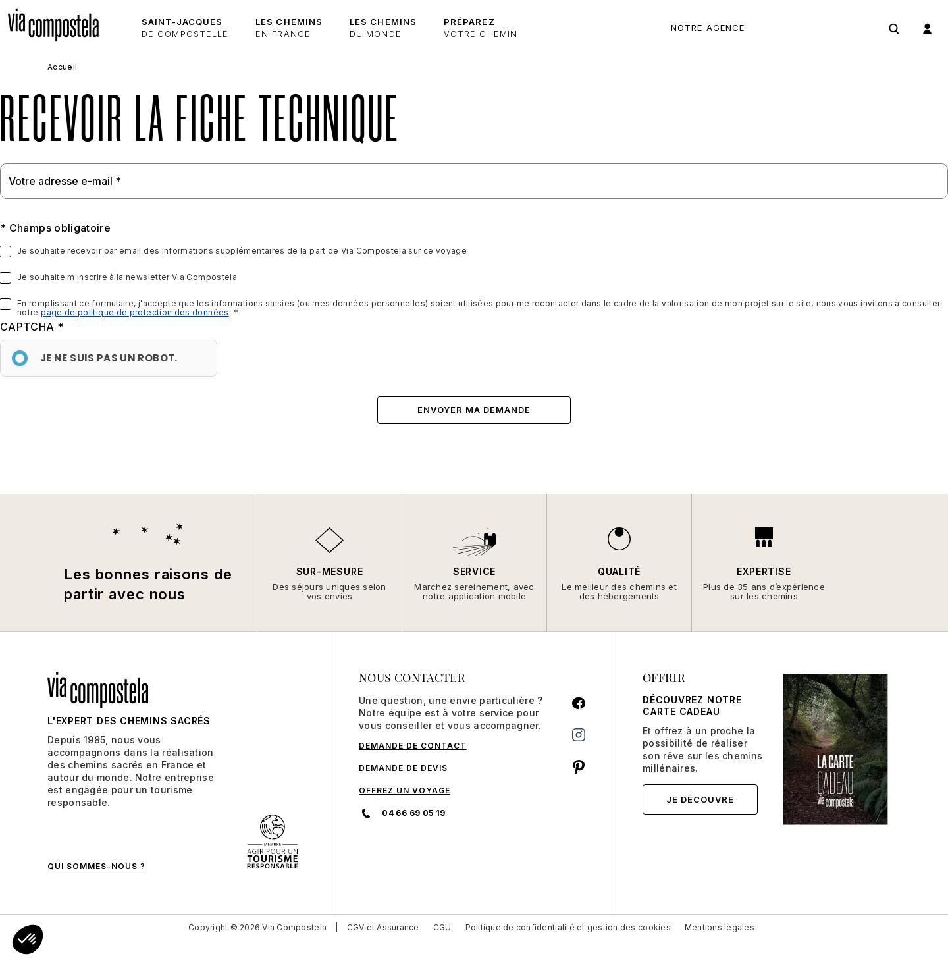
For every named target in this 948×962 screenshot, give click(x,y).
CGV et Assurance (383, 927)
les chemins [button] (383, 28)
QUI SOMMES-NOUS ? (96, 866)
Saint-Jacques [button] (185, 28)
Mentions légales (719, 927)
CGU (442, 927)
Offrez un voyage (404, 790)
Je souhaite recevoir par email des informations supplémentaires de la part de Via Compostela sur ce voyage (242, 250)
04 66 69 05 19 (815, 28)
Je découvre (700, 799)
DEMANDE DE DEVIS (403, 768)
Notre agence (708, 27)
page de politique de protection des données (134, 312)
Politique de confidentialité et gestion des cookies (568, 927)
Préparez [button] (480, 28)
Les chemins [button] (289, 28)
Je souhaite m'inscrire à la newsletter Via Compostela (127, 277)
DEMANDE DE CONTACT (413, 746)
